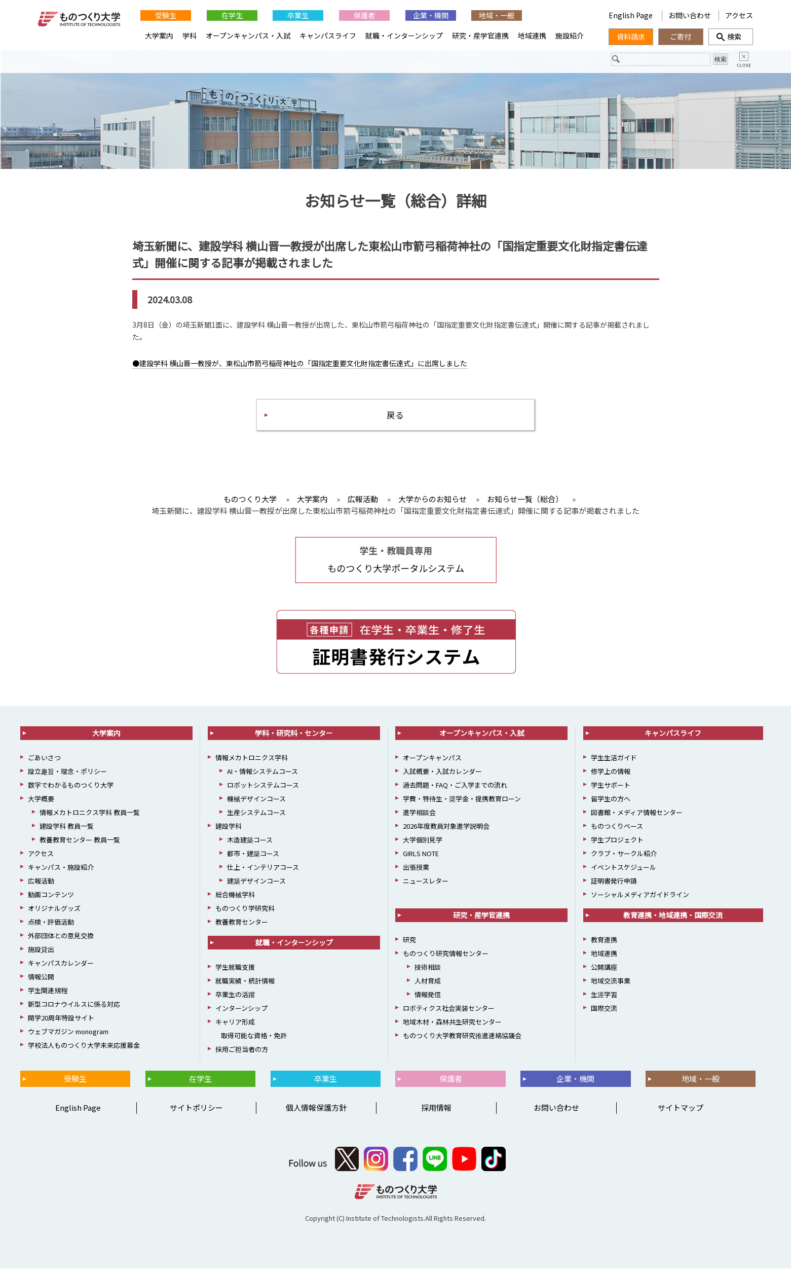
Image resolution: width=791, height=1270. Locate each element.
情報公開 (41, 978)
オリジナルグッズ (54, 909)
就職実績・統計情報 (245, 982)
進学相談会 (419, 814)
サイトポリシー (196, 1109)
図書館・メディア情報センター (637, 814)
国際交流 (604, 1009)
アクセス (739, 15)
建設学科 (228, 827)
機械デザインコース (256, 800)
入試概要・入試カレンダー (442, 773)
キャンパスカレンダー (61, 964)
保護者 (364, 15)
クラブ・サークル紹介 (624, 855)
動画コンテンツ (51, 896)
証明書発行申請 (614, 882)
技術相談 (428, 968)
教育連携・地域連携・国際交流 (673, 916)
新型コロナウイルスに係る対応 (74, 1005)
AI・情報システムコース (262, 773)
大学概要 (41, 800)
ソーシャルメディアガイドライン (640, 896)
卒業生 (298, 15)
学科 (189, 35)
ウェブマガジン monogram (68, 1033)
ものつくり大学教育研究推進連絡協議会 (462, 1037)
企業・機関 (430, 15)
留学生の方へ (610, 800)
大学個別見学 (422, 841)
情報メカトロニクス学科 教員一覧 (90, 814)
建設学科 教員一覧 (67, 827)
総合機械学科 (235, 896)
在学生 (232, 15)
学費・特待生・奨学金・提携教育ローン (462, 800)
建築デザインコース (256, 882)
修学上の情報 (610, 773)
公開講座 (604, 968)
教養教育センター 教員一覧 (80, 841)
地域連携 (532, 35)
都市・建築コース (253, 855)
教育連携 (604, 941)
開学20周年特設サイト (61, 1019)
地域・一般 (496, 15)
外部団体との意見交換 (61, 937)
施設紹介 (569, 35)
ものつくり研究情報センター (445, 955)
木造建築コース (250, 841)
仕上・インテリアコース (263, 868)
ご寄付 (680, 36)
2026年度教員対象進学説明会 (446, 827)
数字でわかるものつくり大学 (71, 786)
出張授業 (416, 868)
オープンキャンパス (432, 759)
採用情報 (436, 1109)
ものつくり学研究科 (245, 909)
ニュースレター (425, 882)
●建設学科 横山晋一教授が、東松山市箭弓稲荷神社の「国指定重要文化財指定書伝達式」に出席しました (299, 364)
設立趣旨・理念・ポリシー (67, 773)
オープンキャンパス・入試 (248, 35)
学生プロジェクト (617, 841)
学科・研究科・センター (294, 734)
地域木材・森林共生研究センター (452, 1023)
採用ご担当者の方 (241, 1050)
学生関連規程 (47, 992)
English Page (631, 15)
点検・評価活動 (51, 923)
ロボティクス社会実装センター (449, 1009)
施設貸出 (41, 951)
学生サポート (610, 786)
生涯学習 (604, 996)
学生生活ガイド (614, 759)
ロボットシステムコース (263, 786)
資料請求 (631, 36)
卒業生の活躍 (235, 996)
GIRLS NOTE (421, 855)
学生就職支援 (235, 968)
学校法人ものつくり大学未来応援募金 (84, 1046)
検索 (730, 36)
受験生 (165, 15)
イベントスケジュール (623, 868)
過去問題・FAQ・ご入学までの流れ (455, 786)
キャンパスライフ (327, 35)
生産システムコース (256, 814)
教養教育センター (241, 923)
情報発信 (428, 996)
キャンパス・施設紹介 (61, 868)
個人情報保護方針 (316, 1109)
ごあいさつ (44, 759)
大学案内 (159, 35)
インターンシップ (241, 1009)
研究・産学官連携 (480, 35)
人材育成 (428, 982)
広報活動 (41, 882)
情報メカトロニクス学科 (251, 759)
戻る (395, 415)
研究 (409, 941)
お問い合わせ (689, 15)
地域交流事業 (610, 982)
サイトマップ (680, 1109)
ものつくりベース (617, 827)
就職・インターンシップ (404, 35)
